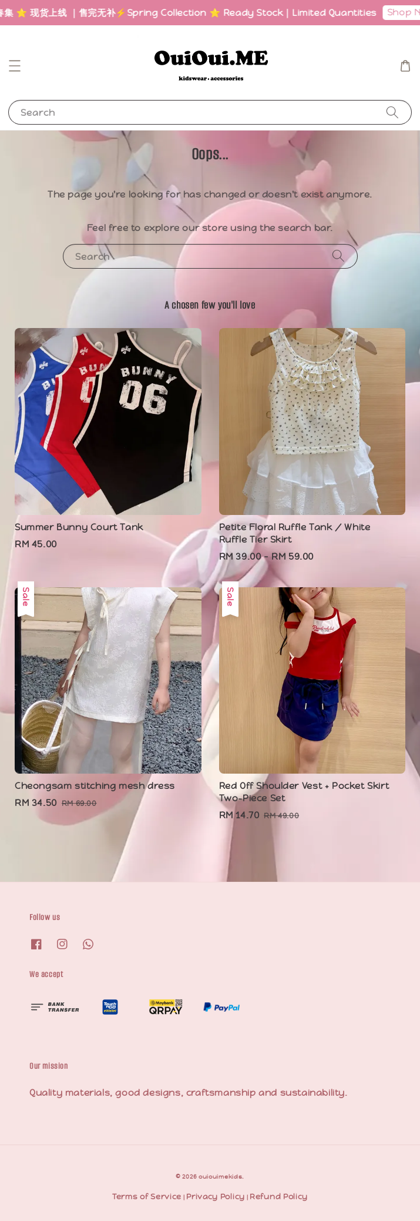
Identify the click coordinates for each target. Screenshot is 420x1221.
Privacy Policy (215, 1197)
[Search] (392, 112)
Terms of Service (147, 1197)
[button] (15, 66)
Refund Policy (279, 1197)
